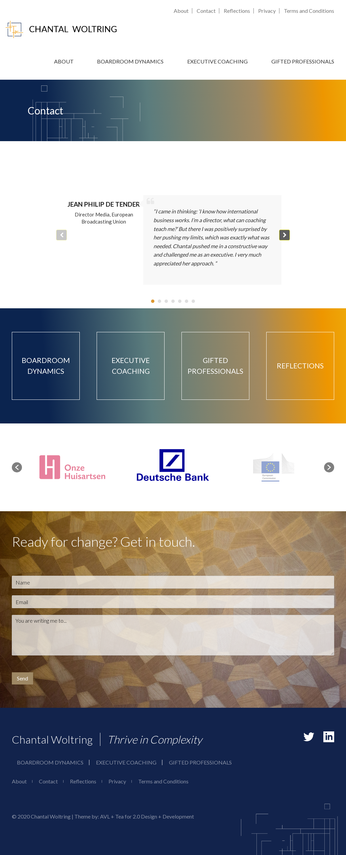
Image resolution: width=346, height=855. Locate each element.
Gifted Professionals (302, 61)
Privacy (267, 10)
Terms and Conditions (309, 10)
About (181, 10)
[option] (173, 467)
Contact (206, 10)
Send (22, 678)
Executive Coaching (217, 61)
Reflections (237, 10)
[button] (284, 235)
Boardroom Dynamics (130, 61)
